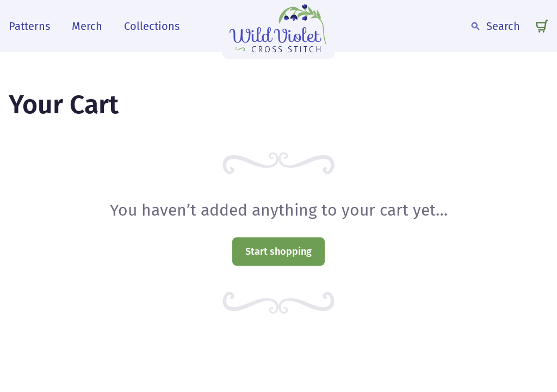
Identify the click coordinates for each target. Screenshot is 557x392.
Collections (152, 26)
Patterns (29, 26)
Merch (87, 26)
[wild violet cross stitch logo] (278, 26)
